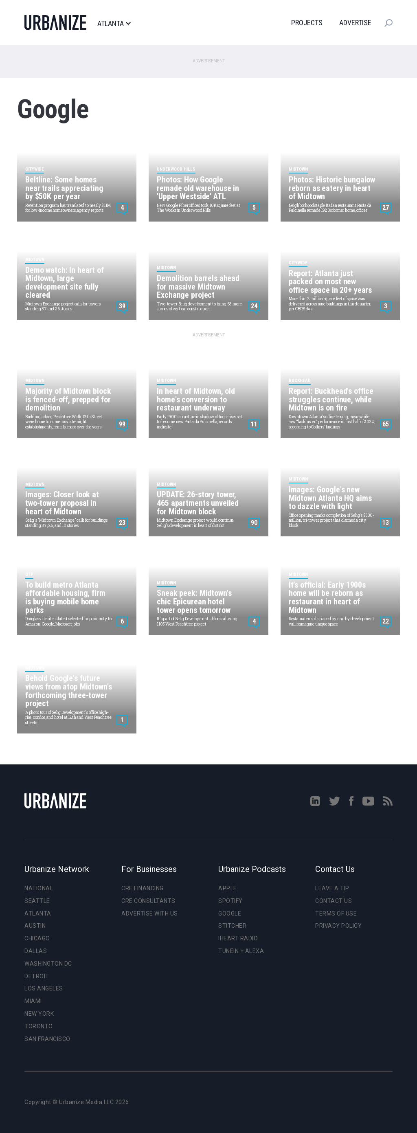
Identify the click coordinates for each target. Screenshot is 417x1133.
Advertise (355, 22)
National (38, 888)
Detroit (36, 976)
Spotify (230, 901)
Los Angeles (43, 988)
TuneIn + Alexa (241, 951)
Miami (33, 1001)
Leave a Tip (332, 888)
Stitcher (232, 925)
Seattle (37, 901)
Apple (227, 888)
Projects (307, 22)
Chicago (37, 938)
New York (39, 1013)
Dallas (35, 951)
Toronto (38, 1026)
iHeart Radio (238, 938)
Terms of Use (336, 913)
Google (229, 913)
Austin (35, 925)
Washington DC (48, 963)
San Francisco (47, 1039)
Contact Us (333, 901)
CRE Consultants (148, 901)
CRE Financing (142, 888)
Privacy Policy (338, 925)
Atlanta (113, 23)
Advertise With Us (149, 913)
